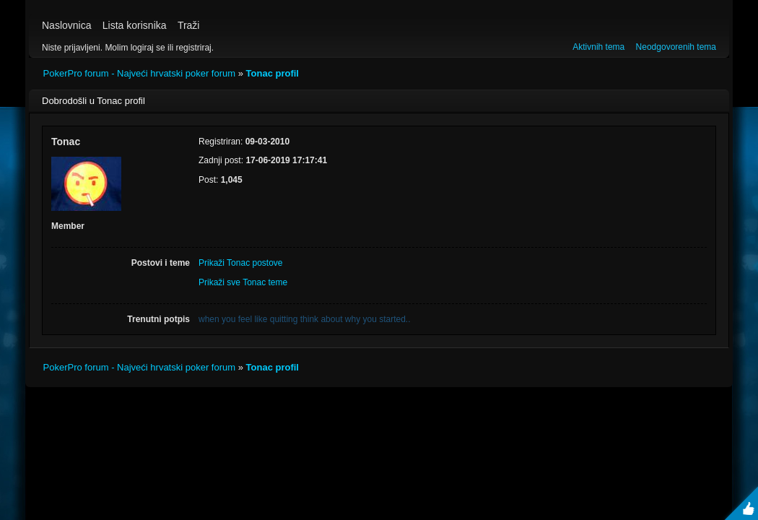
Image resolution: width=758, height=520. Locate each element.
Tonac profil (272, 73)
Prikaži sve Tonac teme (243, 282)
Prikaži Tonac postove (241, 263)
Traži (189, 25)
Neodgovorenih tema (676, 47)
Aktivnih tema (598, 47)
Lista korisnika (135, 25)
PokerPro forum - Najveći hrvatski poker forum (139, 73)
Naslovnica (66, 25)
